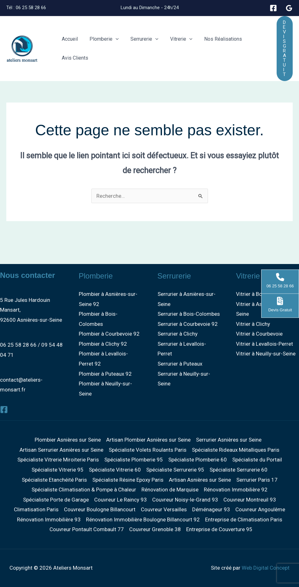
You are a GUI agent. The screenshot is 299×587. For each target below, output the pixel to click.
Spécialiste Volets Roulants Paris (148, 450)
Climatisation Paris (36, 509)
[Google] (289, 8)
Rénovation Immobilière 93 (49, 519)
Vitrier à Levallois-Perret (264, 344)
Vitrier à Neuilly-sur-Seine (266, 353)
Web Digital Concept (266, 568)
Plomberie (101, 39)
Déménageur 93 (211, 509)
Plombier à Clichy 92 (103, 344)
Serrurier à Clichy (178, 334)
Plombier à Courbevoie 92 (109, 334)
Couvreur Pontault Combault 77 (86, 529)
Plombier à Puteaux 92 (105, 374)
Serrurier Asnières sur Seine (229, 440)
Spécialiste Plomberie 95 (133, 459)
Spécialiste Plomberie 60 (197, 459)
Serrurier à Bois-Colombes (189, 314)
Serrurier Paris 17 (257, 480)
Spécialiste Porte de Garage (56, 499)
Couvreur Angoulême (260, 509)
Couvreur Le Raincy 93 (120, 499)
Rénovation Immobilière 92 (235, 489)
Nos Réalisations (215, 39)
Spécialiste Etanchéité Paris (54, 480)
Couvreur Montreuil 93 (249, 499)
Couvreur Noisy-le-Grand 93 (185, 499)
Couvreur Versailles (164, 509)
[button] (113, 39)
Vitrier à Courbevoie (259, 334)
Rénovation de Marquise (169, 489)
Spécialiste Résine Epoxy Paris (128, 480)
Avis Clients (74, 58)
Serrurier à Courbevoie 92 (188, 324)
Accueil (69, 39)
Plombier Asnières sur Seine (68, 440)
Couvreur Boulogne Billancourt (99, 509)
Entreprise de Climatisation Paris (243, 519)
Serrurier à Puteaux (180, 364)
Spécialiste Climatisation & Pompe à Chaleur (84, 489)
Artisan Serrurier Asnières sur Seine (61, 450)
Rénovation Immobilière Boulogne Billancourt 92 (143, 519)
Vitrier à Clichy (253, 324)
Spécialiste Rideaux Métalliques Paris (235, 450)
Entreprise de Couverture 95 (219, 529)
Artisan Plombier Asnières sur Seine (148, 440)
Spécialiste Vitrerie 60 (115, 470)
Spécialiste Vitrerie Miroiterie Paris (58, 459)
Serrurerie (140, 39)
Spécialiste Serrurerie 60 (238, 470)
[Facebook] (273, 8)
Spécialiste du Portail (257, 459)
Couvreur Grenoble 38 (155, 529)
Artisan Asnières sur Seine (200, 480)
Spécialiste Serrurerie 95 (175, 470)
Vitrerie (175, 39)
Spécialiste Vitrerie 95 (57, 470)
